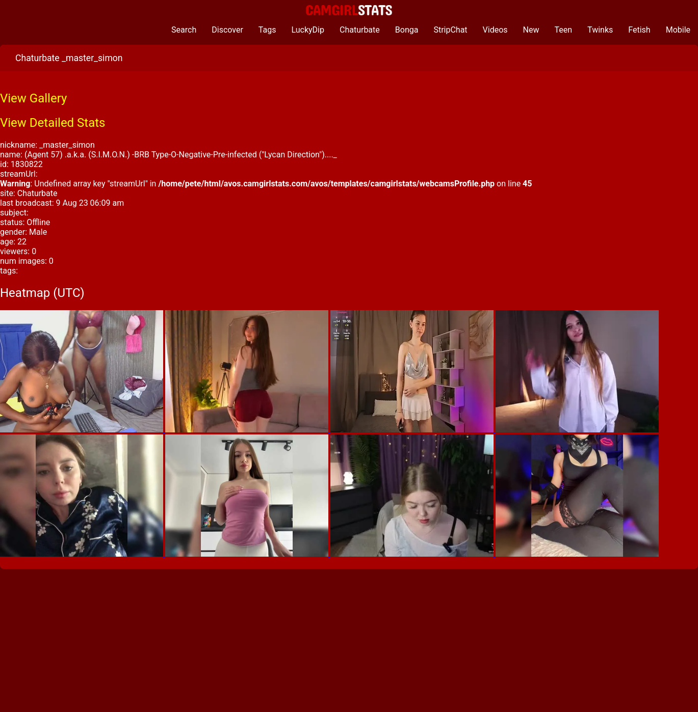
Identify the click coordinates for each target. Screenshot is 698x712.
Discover (227, 30)
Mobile (678, 30)
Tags (267, 30)
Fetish (639, 30)
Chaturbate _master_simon (69, 58)
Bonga (407, 30)
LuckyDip (307, 30)
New (531, 30)
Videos (495, 30)
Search (183, 30)
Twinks (600, 30)
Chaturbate (360, 30)
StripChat (450, 30)
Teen (564, 30)
